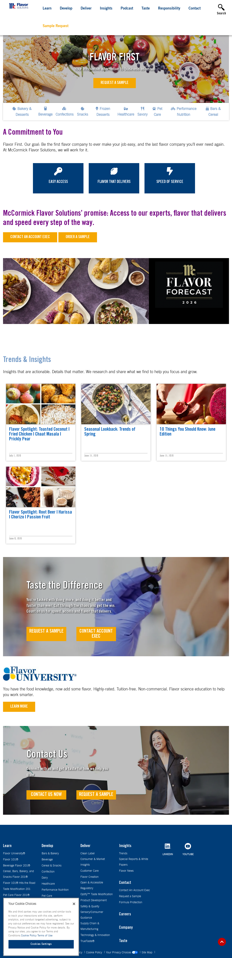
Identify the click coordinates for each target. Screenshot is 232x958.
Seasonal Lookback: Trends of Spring (109, 432)
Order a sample (78, 237)
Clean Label (87, 853)
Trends (123, 853)
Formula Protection (130, 902)
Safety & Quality (89, 906)
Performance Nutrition (55, 889)
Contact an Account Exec (30, 237)
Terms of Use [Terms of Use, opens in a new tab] (45, 935)
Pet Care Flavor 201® (16, 895)
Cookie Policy (94, 952)
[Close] (74, 903)
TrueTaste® (87, 941)
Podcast (127, 9)
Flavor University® (14, 853)
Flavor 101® (10, 859)
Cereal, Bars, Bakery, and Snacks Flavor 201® (18, 874)
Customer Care (89, 870)
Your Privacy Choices (122, 952)
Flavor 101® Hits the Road (19, 883)
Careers (125, 915)
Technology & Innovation (95, 935)
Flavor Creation (89, 877)
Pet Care (47, 896)
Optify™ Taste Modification (96, 894)
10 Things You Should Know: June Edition (187, 432)
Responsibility (169, 9)
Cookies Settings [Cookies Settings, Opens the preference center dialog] (41, 944)
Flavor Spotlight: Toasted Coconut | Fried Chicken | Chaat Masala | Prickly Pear (39, 434)
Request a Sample (115, 83)
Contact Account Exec (96, 634)
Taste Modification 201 (17, 889)
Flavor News (126, 870)
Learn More (19, 707)
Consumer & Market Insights (92, 862)
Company (126, 928)
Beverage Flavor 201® (16, 865)
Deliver (86, 9)
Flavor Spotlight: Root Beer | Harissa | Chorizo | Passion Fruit (40, 515)
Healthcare (48, 883)
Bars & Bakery (50, 853)
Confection (48, 871)
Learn (47, 9)
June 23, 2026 (91, 456)
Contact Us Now (46, 794)
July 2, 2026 (15, 456)
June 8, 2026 (15, 538)
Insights (106, 9)
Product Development (93, 900)
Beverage (47, 859)
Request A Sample (46, 631)
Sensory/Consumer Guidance (91, 915)
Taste (145, 9)
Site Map (147, 952)
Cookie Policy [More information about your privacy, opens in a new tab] (29, 935)
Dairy (45, 877)
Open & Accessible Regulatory (91, 885)
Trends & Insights (27, 360)
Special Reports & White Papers (133, 862)
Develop (66, 9)
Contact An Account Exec (134, 890)
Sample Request (56, 26)
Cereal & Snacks (51, 865)
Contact (195, 9)
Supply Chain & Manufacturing (89, 926)
